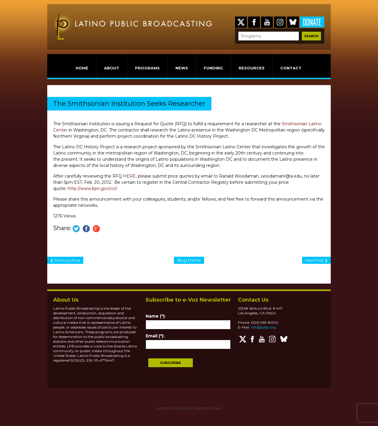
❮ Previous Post (65, 260)
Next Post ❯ (316, 260)
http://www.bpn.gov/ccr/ (92, 188)
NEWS (181, 68)
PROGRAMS (147, 68)
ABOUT (111, 68)
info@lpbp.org (263, 327)
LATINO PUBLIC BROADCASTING (194, 409)
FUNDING (213, 68)
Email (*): (155, 336)
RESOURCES (252, 68)
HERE (129, 176)
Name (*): (156, 316)
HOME (82, 68)
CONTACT (291, 68)
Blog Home (189, 260)
